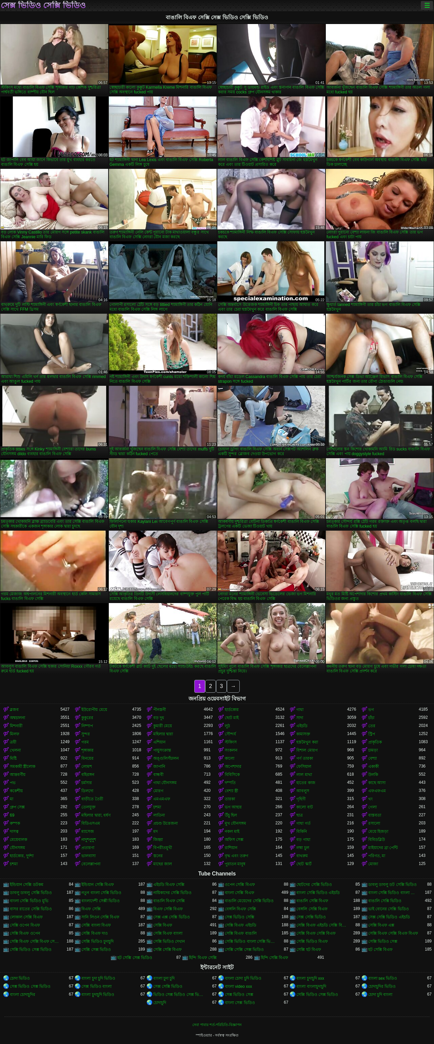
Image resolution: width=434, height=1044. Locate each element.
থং (370, 799)
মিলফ (14, 734)
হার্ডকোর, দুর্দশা (22, 855)
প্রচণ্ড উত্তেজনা (165, 823)
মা (11, 799)
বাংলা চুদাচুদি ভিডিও (97, 994)
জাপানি (159, 766)
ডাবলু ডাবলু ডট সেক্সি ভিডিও (392, 884)
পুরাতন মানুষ (235, 864)
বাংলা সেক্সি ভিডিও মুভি (29, 900)
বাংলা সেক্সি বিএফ (239, 892)
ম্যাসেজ (87, 831)
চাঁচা (371, 717)
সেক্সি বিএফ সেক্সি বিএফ (316, 933)
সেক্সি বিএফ (162, 925)
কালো (229, 758)
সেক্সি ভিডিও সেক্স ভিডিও (31, 949)
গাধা (299, 709)
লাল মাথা (304, 774)
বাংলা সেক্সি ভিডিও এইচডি (318, 892)
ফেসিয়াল (303, 766)
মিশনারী (16, 726)
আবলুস (302, 790)
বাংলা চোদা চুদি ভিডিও (243, 978)
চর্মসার (86, 782)
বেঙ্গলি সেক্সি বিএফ (312, 909)
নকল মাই (232, 831)
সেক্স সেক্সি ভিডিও (311, 917)
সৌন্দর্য (230, 734)
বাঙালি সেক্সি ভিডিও (385, 900)
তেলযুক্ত (88, 807)
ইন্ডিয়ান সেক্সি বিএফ (97, 884)
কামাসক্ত (303, 734)
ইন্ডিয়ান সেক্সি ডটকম (26, 884)
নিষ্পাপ (87, 726)
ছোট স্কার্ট (303, 864)
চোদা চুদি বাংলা (380, 994)
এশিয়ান (159, 742)
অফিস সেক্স (234, 839)
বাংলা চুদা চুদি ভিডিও (98, 978)
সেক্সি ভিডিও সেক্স (383, 941)
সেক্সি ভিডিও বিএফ (312, 941)
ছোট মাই (232, 717)
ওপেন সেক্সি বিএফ (240, 884)
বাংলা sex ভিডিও (382, 978)
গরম (85, 742)
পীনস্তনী (159, 709)
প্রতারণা (87, 847)
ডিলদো (87, 790)
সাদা (299, 717)
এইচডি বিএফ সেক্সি (169, 884)
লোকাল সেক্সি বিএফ (26, 917)
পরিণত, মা (377, 855)
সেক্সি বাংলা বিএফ (96, 925)
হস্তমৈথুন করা (307, 742)
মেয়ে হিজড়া (378, 831)
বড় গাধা (303, 839)
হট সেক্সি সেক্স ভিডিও (134, 957)
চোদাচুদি (159, 1002)
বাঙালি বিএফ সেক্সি (169, 900)
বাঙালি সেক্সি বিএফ (312, 900)
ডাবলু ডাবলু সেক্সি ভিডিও (31, 892)
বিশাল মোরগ (306, 750)
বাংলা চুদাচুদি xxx (310, 978)
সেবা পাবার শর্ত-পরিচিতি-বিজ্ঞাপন (217, 1025)
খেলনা (15, 750)
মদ (155, 831)
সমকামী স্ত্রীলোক (22, 766)
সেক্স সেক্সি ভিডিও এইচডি (389, 917)
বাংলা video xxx (238, 986)
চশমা (157, 807)
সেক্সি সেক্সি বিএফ (167, 949)
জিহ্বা (158, 839)
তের (371, 726)
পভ (13, 782)
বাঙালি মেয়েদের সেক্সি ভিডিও (249, 900)
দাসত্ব (14, 831)
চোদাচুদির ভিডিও (382, 986)
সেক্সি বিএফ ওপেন (25, 933)
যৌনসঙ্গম (17, 847)
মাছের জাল (162, 864)
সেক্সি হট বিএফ (308, 949)
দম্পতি (230, 782)
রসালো (374, 823)
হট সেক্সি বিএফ (380, 949)
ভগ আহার (233, 807)
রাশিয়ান (231, 847)
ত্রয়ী (13, 742)
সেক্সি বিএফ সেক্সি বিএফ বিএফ (393, 933)
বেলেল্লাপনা (90, 864)
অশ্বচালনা (17, 717)
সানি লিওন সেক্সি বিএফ (100, 917)
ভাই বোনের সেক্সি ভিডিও (388, 909)
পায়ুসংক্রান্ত (162, 750)
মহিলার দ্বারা (163, 734)
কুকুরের (87, 717)
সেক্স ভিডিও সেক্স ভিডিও (30, 986)
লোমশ (86, 766)
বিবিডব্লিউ (376, 839)
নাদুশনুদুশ (88, 839)
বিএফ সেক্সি (90, 909)
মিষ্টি (13, 758)
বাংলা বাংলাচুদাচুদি (311, 986)
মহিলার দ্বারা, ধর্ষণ (96, 815)
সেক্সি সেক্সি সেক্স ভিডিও (244, 949)
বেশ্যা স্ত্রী (231, 790)
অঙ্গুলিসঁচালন (166, 758)
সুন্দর (85, 734)
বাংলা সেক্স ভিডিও (240, 1002)
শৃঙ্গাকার (87, 750)
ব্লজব (14, 709)
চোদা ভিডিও (20, 978)
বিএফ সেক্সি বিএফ (168, 909)
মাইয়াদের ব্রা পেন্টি (383, 847)
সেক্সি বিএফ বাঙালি (241, 933)
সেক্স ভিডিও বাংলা (96, 986)
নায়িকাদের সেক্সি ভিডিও (172, 892)
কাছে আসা (377, 782)
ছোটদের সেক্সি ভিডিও (314, 884)
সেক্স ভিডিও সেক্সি (239, 917)
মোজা (373, 864)
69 (12, 815)
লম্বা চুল (302, 847)
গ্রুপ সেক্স (17, 807)
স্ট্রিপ (371, 734)
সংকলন (231, 750)
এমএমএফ (161, 799)
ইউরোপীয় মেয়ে (94, 709)
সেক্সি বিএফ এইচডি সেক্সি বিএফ (321, 925)
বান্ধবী (158, 774)
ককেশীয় (16, 790)
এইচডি (302, 726)
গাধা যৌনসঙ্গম (165, 782)
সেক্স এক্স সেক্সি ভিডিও (171, 917)
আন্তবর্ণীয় (17, 774)
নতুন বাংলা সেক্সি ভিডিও (101, 892)
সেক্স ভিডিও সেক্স (239, 994)
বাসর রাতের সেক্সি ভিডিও (31, 909)
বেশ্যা (372, 758)
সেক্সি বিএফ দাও (94, 933)
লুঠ (227, 726)
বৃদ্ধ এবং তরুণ (236, 855)
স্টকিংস (231, 742)
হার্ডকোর (232, 709)
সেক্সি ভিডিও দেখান (169, 941)
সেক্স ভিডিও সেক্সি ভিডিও (43, 5)
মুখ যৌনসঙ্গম (235, 823)
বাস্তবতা (374, 815)
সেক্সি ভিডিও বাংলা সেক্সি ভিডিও (250, 941)
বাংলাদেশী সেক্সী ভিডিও (100, 900)
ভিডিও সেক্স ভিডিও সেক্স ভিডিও (178, 994)
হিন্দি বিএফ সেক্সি (203, 957)
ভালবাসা (88, 855)
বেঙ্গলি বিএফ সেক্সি (240, 909)
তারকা (230, 799)
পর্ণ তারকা (304, 758)
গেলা (372, 807)
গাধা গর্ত (303, 823)
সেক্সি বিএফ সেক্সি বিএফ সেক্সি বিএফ (35, 941)
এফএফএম (377, 790)
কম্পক (15, 823)
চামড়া (373, 750)
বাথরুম (302, 855)
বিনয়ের (87, 758)
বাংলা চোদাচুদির (22, 994)
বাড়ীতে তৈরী (92, 799)
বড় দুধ (158, 717)
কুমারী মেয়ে (162, 726)
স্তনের (158, 855)
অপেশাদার (233, 766)
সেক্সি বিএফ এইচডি (240, 925)
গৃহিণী (300, 799)
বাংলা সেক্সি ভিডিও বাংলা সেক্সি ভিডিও (393, 892)
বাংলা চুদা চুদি (164, 978)
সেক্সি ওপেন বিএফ (25, 925)
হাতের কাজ (305, 782)
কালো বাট (304, 807)
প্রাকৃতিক (375, 742)
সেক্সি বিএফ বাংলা (168, 933)
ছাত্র (299, 815)
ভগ (371, 709)
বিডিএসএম (90, 823)
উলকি (373, 774)
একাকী (373, 766)
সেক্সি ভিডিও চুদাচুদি (97, 941)
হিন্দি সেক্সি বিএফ (275, 957)
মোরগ (158, 790)
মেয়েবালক (18, 839)
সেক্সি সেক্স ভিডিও (96, 949)
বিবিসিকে (232, 774)
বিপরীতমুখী (162, 847)
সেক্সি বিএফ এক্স (381, 925)
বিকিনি (301, 831)
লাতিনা (159, 815)
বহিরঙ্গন (87, 774)
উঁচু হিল (231, 815)
